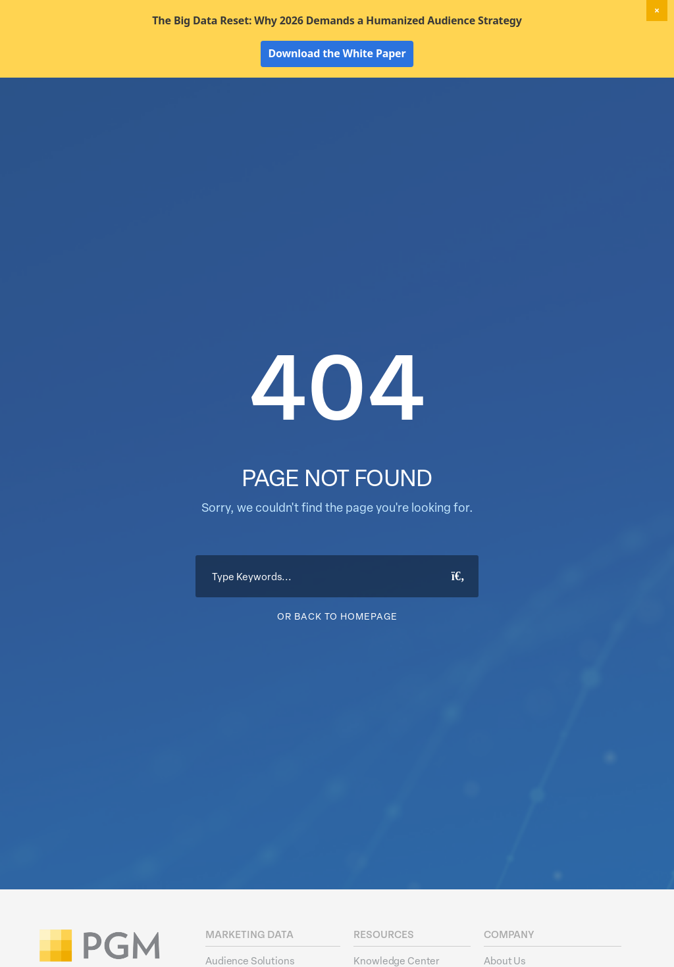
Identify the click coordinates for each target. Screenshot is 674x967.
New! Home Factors (492, 93)
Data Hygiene (371, 116)
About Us (616, 116)
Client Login (615, 92)
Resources (551, 116)
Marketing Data (287, 116)
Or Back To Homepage (337, 693)
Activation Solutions (464, 116)
